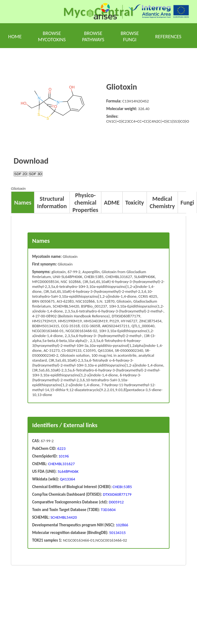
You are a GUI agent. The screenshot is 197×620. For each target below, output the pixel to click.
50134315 (117, 532)
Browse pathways (93, 36)
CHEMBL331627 (61, 463)
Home (15, 36)
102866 (121, 524)
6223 (61, 448)
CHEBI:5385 (122, 486)
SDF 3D (35, 174)
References (168, 36)
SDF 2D (20, 174)
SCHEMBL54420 (63, 517)
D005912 (116, 502)
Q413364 (67, 479)
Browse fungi (130, 36)
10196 (64, 456)
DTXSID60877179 (116, 494)
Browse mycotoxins (52, 36)
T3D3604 (108, 509)
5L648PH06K (67, 471)
